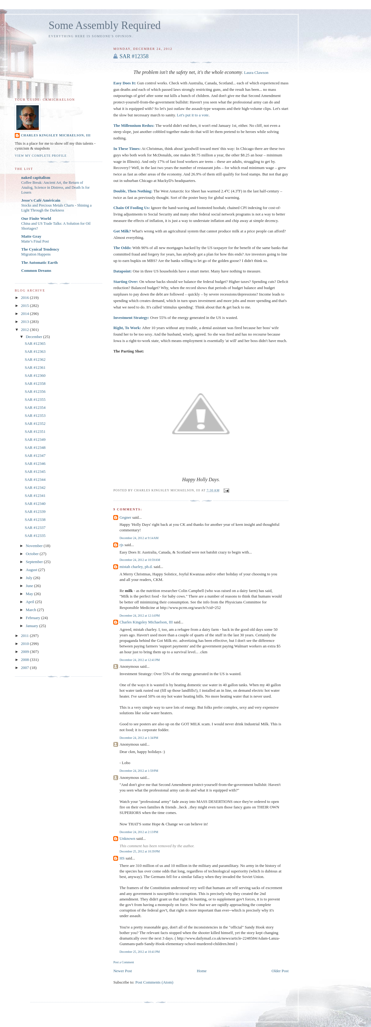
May (30, 593)
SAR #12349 (35, 439)
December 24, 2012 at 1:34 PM (138, 737)
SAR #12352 (35, 423)
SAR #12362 (35, 359)
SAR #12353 (35, 415)
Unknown (127, 838)
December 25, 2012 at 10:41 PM (139, 951)
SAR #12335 (35, 535)
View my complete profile (41, 155)
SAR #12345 (35, 471)
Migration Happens (36, 254)
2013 (25, 321)
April (30, 601)
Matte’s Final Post (35, 241)
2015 (25, 305)
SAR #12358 (134, 56)
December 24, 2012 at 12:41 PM (139, 660)
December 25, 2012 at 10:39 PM (139, 851)
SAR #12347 (35, 455)
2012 (25, 329)
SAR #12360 (35, 375)
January (32, 625)
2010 (25, 643)
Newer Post (122, 971)
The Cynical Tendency (40, 249)
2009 (25, 651)
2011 (25, 635)
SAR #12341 (35, 495)
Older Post (280, 971)
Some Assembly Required (105, 25)
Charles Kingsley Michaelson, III (146, 622)
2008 (25, 659)
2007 (25, 667)
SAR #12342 (35, 487)
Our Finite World (36, 218)
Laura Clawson (256, 72)
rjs (121, 544)
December (34, 336)
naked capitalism (35, 177)
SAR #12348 (35, 447)
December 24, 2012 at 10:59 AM (139, 560)
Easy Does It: (124, 83)
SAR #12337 (35, 527)
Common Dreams (36, 270)
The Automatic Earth (39, 262)
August (32, 569)
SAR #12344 (35, 479)
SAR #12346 (35, 463)
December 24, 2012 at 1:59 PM (138, 770)
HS (122, 858)
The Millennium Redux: (133, 125)
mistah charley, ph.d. (136, 566)
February (33, 617)
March (31, 609)
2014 (25, 313)
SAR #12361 (35, 367)
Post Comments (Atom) (154, 982)
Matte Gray (31, 236)
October (33, 553)
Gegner (125, 517)
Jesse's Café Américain (40, 200)
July (30, 577)
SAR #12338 (35, 519)
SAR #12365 (35, 343)
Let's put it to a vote (193, 115)
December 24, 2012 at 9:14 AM (138, 538)
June (30, 585)
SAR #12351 (35, 431)
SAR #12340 (35, 503)
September (35, 561)
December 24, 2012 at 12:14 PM (139, 615)
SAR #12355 (35, 399)
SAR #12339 (35, 511)
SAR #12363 (35, 351)
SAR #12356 (35, 391)
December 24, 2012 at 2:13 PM (138, 832)
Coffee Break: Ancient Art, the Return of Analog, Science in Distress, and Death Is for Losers (55, 187)
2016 (25, 297)
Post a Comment (123, 962)
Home (202, 971)
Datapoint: (122, 271)
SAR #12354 (35, 407)
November (35, 545)
